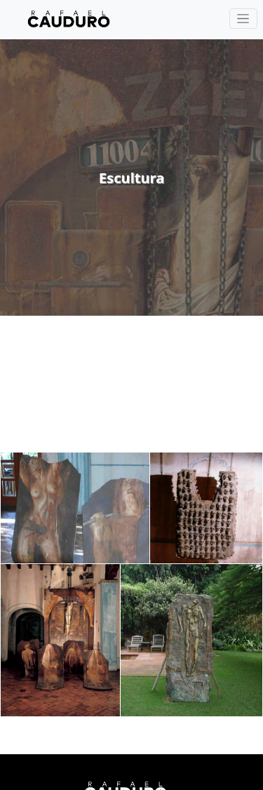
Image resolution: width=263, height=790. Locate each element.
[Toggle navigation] (243, 18)
